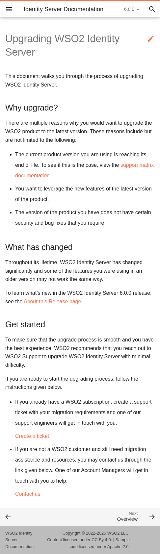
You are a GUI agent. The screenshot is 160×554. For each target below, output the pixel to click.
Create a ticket (32, 436)
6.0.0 (129, 9)
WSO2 (113, 533)
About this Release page (52, 301)
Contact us (27, 494)
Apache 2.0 (118, 546)
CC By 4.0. (102, 539)
